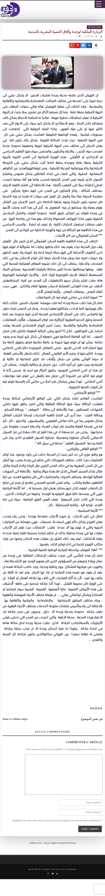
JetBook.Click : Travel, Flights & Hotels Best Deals (52, 843)
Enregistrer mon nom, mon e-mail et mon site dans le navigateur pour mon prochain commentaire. (56, 820)
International (94, 27)
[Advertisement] (53, 674)
